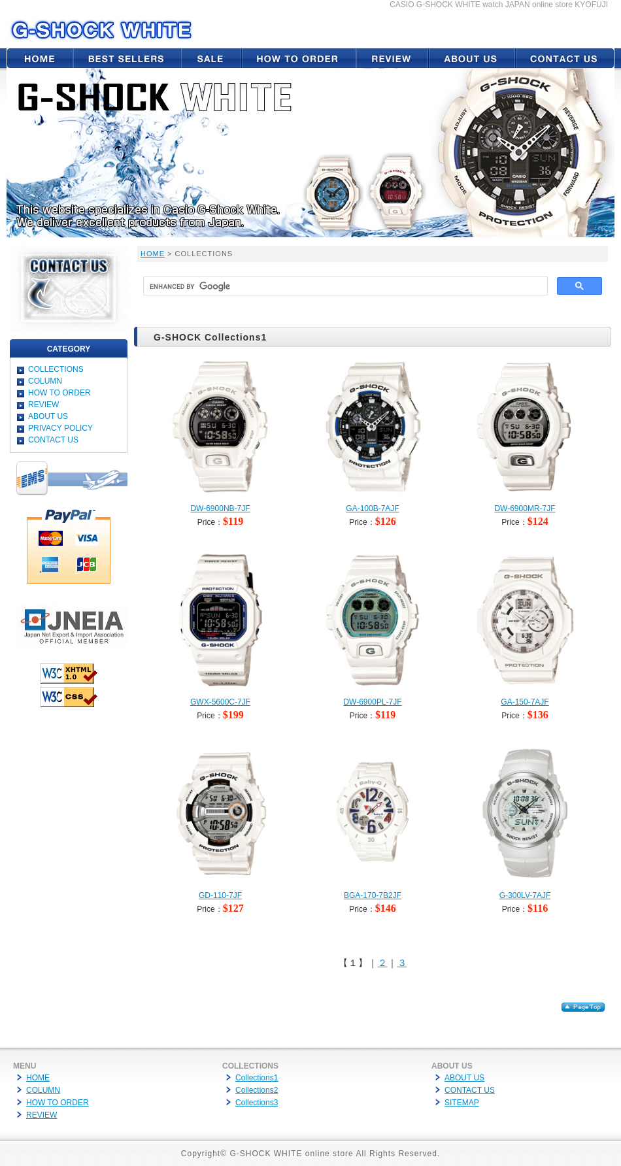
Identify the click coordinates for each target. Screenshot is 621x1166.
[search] (344, 286)
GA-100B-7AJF (372, 508)
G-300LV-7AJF (524, 895)
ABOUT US (48, 416)
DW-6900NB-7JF (220, 508)
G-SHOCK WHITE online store (291, 1153)
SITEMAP (462, 1102)
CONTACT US (53, 439)
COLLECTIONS (56, 369)
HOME (153, 254)
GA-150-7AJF (524, 702)
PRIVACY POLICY (60, 428)
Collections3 (256, 1102)
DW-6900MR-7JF (524, 508)
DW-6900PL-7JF (372, 702)
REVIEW (43, 404)
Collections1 (256, 1077)
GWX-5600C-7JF (220, 702)
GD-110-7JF (220, 895)
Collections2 (256, 1090)
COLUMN (45, 381)
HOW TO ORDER (59, 392)
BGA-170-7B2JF (372, 895)
